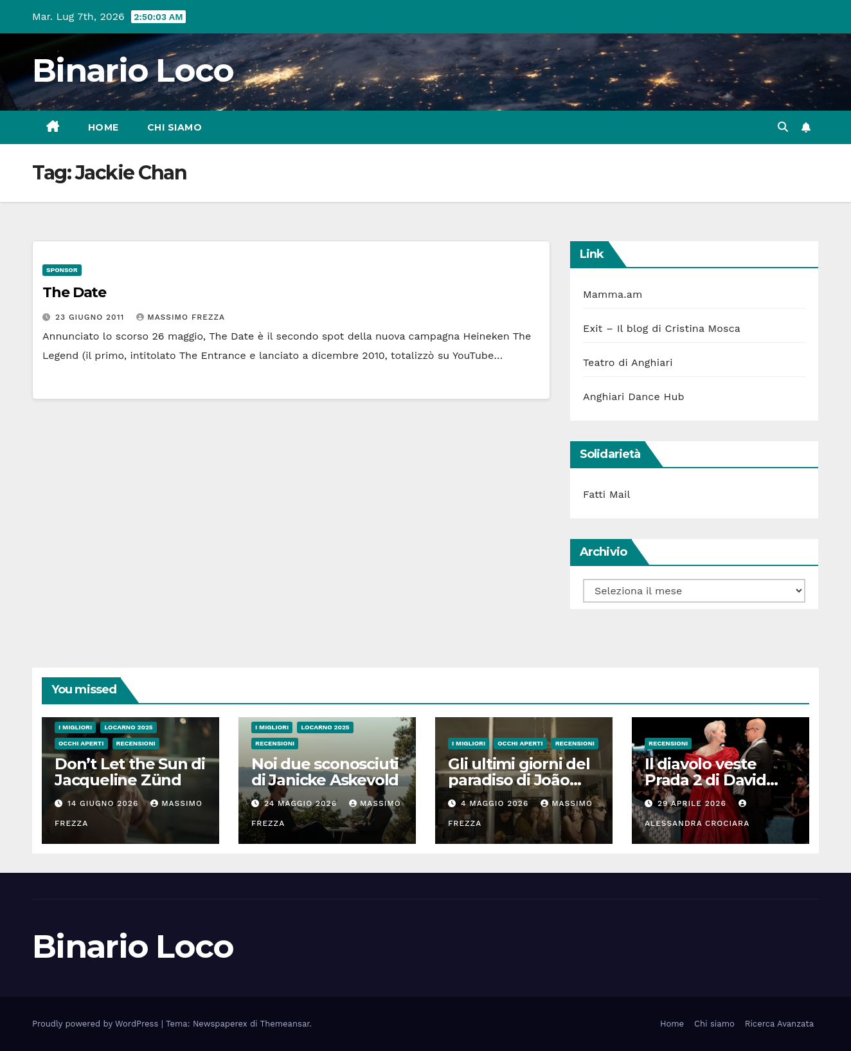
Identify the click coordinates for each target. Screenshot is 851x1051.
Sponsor (62, 269)
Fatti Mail (607, 494)
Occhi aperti (81, 743)
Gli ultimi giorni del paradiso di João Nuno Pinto (519, 779)
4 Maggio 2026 (496, 803)
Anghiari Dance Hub (634, 396)
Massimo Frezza (180, 317)
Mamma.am (612, 294)
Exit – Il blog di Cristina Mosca (661, 328)
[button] (783, 127)
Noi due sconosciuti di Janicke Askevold (325, 771)
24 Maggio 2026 (302, 803)
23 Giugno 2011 (91, 317)
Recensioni (136, 743)
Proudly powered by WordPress (96, 1023)
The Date (74, 292)
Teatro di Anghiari (628, 362)
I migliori (75, 727)
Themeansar (285, 1023)
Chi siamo (174, 127)
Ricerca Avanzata (779, 1023)
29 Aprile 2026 (694, 803)
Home (103, 127)
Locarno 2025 (128, 727)
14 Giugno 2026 (104, 803)
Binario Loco (133, 70)
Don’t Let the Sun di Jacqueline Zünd (130, 771)
